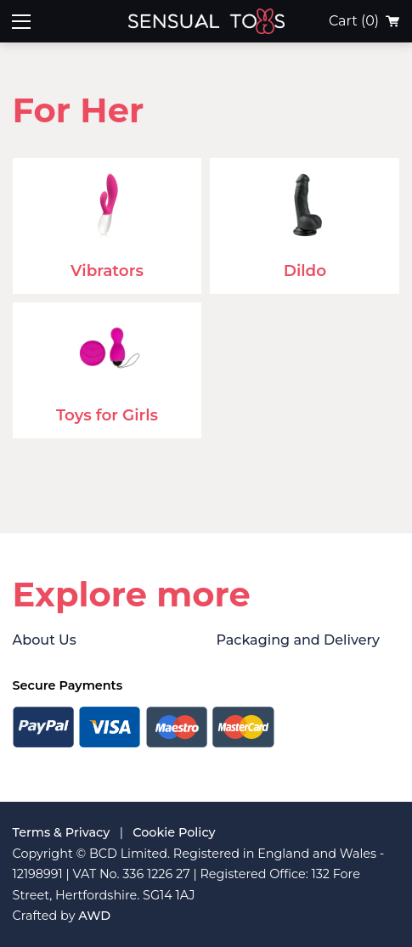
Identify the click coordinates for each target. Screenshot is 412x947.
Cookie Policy (174, 832)
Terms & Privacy (61, 832)
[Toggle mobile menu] (21, 21)
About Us (44, 640)
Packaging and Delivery (297, 640)
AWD (94, 915)
